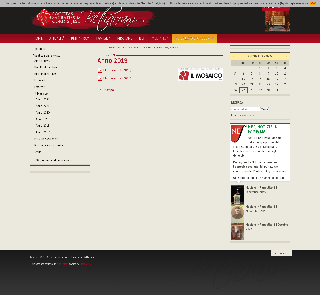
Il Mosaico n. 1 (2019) (114, 70)
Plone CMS (85, 263)
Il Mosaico (162, 47)
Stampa (109, 90)
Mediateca (160, 38)
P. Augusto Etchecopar (194, 38)
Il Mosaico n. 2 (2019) (114, 78)
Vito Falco (62, 263)
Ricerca (237, 102)
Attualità (56, 38)
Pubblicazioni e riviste (142, 47)
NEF (142, 38)
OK (313, 3)
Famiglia (103, 38)
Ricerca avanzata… (244, 115)
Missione (124, 38)
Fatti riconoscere (281, 253)
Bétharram (80, 38)
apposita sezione (246, 167)
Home (38, 38)
